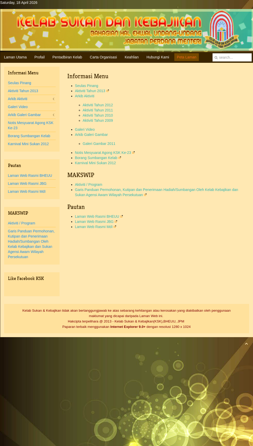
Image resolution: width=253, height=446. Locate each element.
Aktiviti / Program (88, 184)
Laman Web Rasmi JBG (96, 222)
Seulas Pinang (86, 86)
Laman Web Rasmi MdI (96, 227)
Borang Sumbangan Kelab (98, 158)
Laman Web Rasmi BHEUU (99, 216)
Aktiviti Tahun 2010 (98, 115)
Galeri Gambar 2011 (99, 144)
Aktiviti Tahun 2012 (98, 105)
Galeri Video (85, 129)
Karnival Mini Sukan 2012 (95, 163)
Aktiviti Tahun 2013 (92, 91)
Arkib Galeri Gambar (91, 135)
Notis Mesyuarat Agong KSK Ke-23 (105, 153)
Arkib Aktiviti (84, 96)
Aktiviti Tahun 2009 (98, 120)
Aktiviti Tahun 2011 (98, 110)
